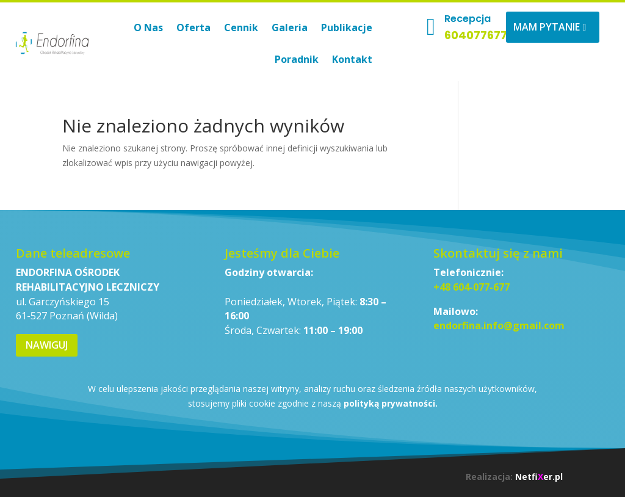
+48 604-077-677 (471, 287)
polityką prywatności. (391, 403)
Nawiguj (47, 345)
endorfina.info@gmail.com (499, 325)
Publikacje (346, 27)
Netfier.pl (539, 476)
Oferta (193, 27)
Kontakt (352, 59)
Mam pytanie (546, 27)
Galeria (290, 27)
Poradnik (297, 59)
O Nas (148, 27)
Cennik (241, 27)
